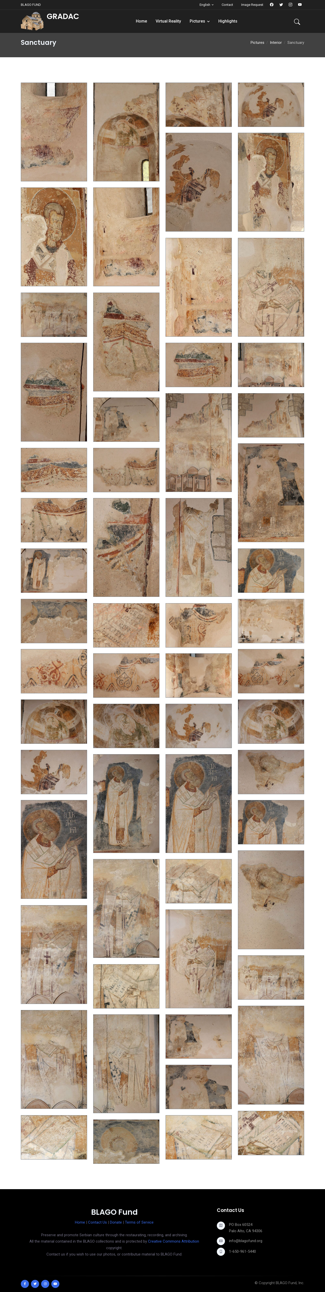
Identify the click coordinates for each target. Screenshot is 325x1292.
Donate (116, 1222)
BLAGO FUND (31, 5)
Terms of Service (139, 1222)
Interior (276, 42)
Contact (227, 5)
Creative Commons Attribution (173, 1241)
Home (141, 21)
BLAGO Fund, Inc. (290, 1283)
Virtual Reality (168, 21)
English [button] (205, 5)
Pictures (197, 21)
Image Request (252, 5)
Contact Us (97, 1222)
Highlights (227, 21)
